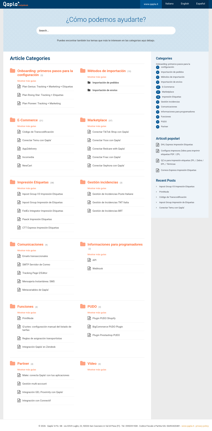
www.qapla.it (151, 4)
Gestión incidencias (103, 182)
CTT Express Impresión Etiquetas (40, 227)
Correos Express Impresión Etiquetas (178, 170)
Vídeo (92, 364)
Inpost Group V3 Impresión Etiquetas (42, 194)
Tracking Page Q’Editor (34, 273)
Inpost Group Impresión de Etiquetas (42, 202)
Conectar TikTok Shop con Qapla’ (111, 131)
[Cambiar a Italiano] (169, 3)
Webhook (98, 268)
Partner (23, 364)
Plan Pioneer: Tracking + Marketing (41, 103)
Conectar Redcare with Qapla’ (109, 148)
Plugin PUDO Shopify (104, 318)
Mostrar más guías (26, 80)
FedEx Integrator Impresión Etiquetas (42, 210)
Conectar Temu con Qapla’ (36, 140)
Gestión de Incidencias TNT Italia (111, 202)
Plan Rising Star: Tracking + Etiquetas (42, 95)
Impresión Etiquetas (33, 182)
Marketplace (97, 120)
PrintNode (27, 318)
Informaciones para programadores (115, 244)
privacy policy (202, 426)
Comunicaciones (30, 244)
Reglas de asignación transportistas (42, 338)
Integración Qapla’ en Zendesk (38, 346)
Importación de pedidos (106, 82)
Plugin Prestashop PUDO (106, 335)
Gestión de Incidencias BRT (108, 210)
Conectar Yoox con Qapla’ (107, 140)
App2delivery (29, 148)
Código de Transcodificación (38, 131)
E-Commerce (27, 120)
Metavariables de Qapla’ (35, 289)
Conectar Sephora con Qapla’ (109, 165)
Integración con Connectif (36, 400)
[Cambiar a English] (185, 3)
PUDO (92, 307)
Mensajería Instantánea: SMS (38, 281)
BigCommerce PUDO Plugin (108, 326)
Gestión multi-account (34, 383)
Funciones (25, 307)
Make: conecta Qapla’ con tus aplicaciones (45, 375)
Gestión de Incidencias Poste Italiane (113, 194)
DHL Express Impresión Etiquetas (177, 144)
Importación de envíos (105, 90)
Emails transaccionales (35, 256)
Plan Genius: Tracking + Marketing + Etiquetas (47, 86)
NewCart (27, 165)
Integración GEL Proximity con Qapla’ (42, 392)
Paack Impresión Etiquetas (37, 219)
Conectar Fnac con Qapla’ (107, 157)
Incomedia (28, 157)
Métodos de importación (107, 71)
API (94, 260)
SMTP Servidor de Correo (36, 264)
